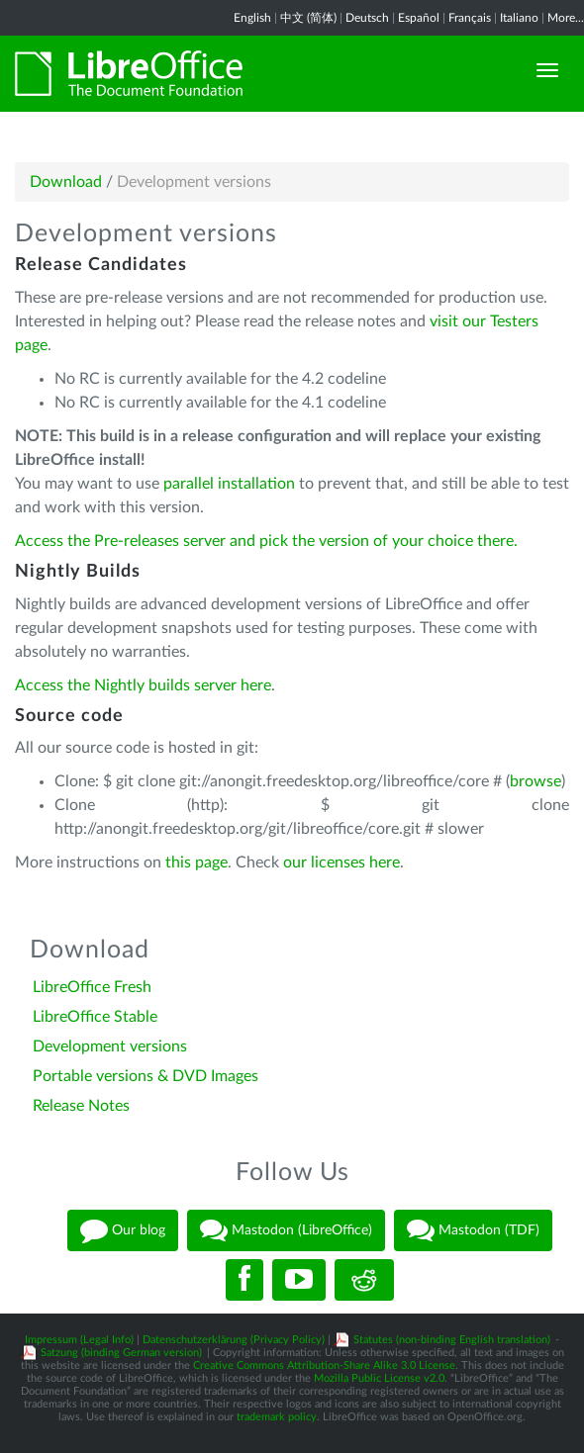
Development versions (110, 1046)
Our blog (122, 1230)
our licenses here (341, 862)
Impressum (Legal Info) (79, 1339)
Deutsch (367, 18)
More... (565, 18)
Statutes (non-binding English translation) (451, 1339)
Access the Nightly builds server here (143, 685)
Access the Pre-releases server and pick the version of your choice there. (266, 541)
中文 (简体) (308, 18)
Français (469, 18)
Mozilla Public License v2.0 (379, 1378)
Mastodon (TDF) (473, 1230)
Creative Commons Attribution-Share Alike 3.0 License (324, 1365)
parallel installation (229, 484)
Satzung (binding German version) (121, 1352)
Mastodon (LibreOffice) (286, 1230)
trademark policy (277, 1416)
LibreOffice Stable (95, 1017)
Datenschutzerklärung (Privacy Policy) (234, 1339)
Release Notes (81, 1106)
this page (196, 862)
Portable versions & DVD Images (145, 1076)
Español (418, 18)
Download (66, 182)
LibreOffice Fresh (92, 987)
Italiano (519, 18)
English (252, 18)
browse (535, 781)
